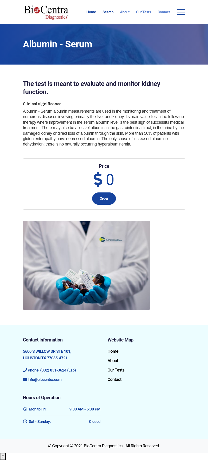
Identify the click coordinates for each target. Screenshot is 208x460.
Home (91, 12)
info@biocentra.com (45, 379)
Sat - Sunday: (62, 421)
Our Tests (143, 12)
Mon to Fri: (62, 409)
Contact (164, 12)
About (125, 12)
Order (104, 198)
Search (107, 12)
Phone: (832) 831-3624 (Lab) (52, 370)
